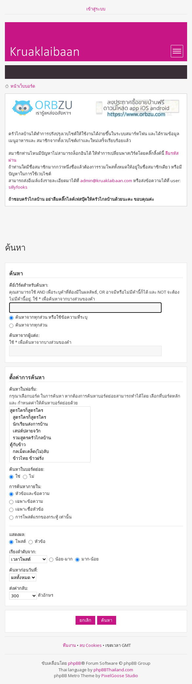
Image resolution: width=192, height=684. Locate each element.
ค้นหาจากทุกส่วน (28, 325)
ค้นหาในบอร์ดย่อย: (26, 469)
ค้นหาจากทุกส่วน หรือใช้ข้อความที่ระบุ (48, 317)
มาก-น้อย (87, 559)
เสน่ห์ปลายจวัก (50, 431)
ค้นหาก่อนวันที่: (23, 570)
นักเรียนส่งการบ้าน (50, 424)
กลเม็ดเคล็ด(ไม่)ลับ (50, 451)
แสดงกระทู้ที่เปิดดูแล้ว (26, 72)
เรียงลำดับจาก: (22, 552)
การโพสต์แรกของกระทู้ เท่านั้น (40, 517)
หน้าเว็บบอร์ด (22, 86)
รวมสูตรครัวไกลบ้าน (50, 437)
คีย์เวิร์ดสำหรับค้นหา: (28, 285)
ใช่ (14, 476)
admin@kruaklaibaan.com (106, 180)
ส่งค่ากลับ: (18, 588)
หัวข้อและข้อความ (29, 493)
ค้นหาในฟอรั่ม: (23, 389)
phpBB (74, 663)
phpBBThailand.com (113, 670)
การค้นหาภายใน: (25, 486)
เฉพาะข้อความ (26, 501)
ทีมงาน (69, 645)
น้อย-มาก (61, 559)
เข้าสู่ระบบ (95, 9)
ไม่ (28, 476)
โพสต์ (17, 541)
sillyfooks (18, 187)
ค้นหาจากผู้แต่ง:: (24, 335)
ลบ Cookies (90, 645)
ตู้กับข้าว (50, 444)
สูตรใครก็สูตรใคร (50, 410)
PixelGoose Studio (119, 675)
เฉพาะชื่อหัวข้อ (26, 509)
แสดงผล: (17, 534)
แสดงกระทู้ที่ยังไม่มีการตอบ (13, 72)
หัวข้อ (36, 541)
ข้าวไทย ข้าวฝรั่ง (50, 458)
